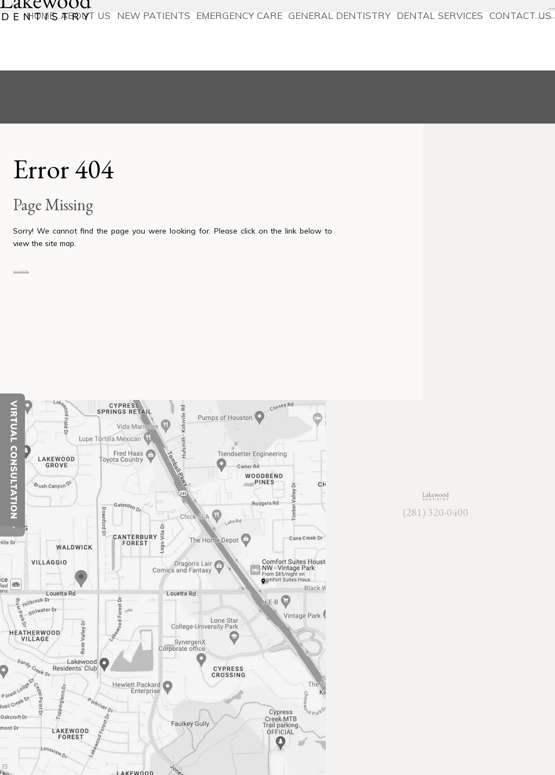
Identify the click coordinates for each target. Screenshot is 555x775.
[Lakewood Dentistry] (64, 36)
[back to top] (21, 753)
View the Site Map (45, 269)
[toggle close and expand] (14, 530)
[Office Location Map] (81, 572)
